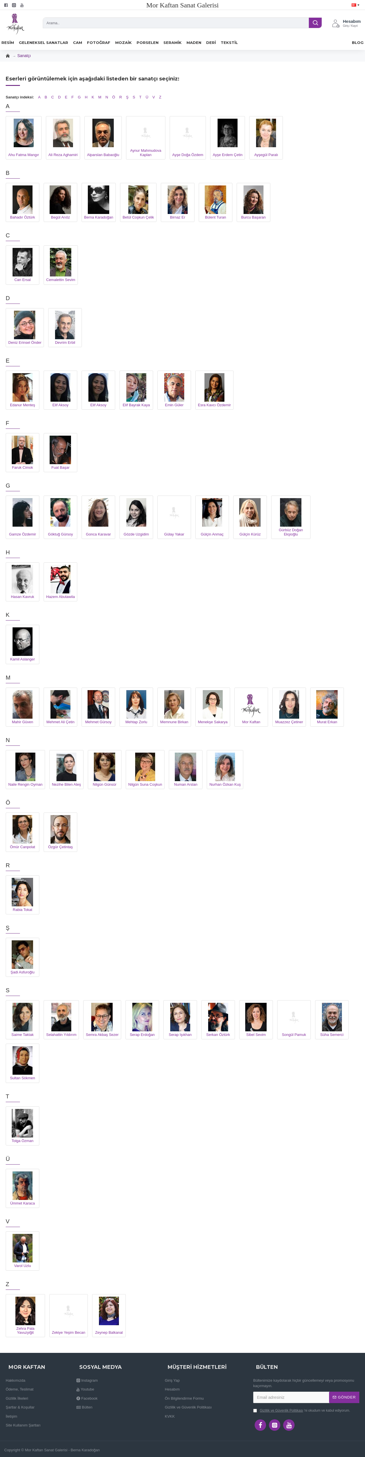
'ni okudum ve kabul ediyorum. (301, 1410)
